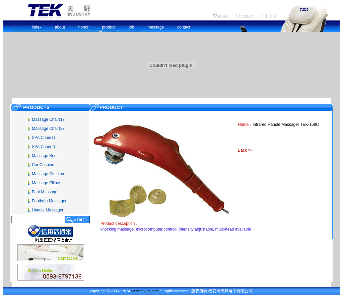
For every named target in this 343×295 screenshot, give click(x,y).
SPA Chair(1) (43, 137)
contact (247, 16)
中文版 (271, 16)
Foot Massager (45, 192)
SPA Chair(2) (43, 146)
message (156, 27)
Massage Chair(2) (48, 128)
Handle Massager (47, 210)
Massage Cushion (48, 173)
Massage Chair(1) (48, 119)
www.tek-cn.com (145, 291)
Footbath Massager (49, 201)
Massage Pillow (46, 183)
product (108, 27)
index (223, 16)
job (131, 27)
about (60, 27)
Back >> (245, 150)
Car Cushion (43, 164)
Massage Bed (44, 155)
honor (83, 27)
